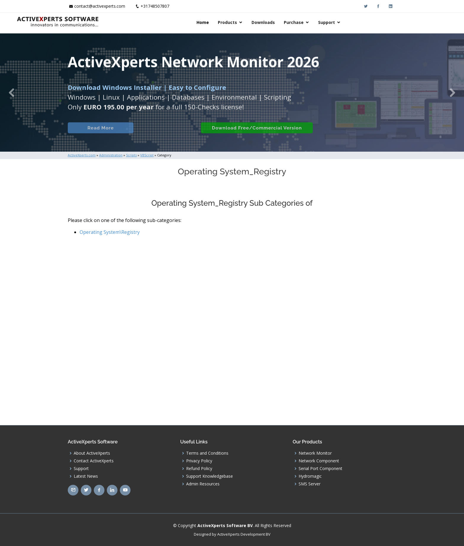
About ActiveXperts (92, 453)
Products (278, 22)
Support (377, 22)
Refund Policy (199, 468)
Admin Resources (203, 484)
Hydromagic (310, 476)
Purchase (345, 22)
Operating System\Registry (110, 232)
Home (254, 22)
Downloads (314, 22)
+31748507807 (155, 6)
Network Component (319, 461)
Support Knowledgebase (209, 476)
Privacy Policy (199, 461)
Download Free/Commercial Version (253, 134)
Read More (97, 134)
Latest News (86, 476)
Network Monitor (315, 453)
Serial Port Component (320, 468)
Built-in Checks (160, 134)
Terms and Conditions (207, 453)
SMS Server (309, 484)
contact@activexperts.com (99, 6)
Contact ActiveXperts (94, 461)
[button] (11, 92)
